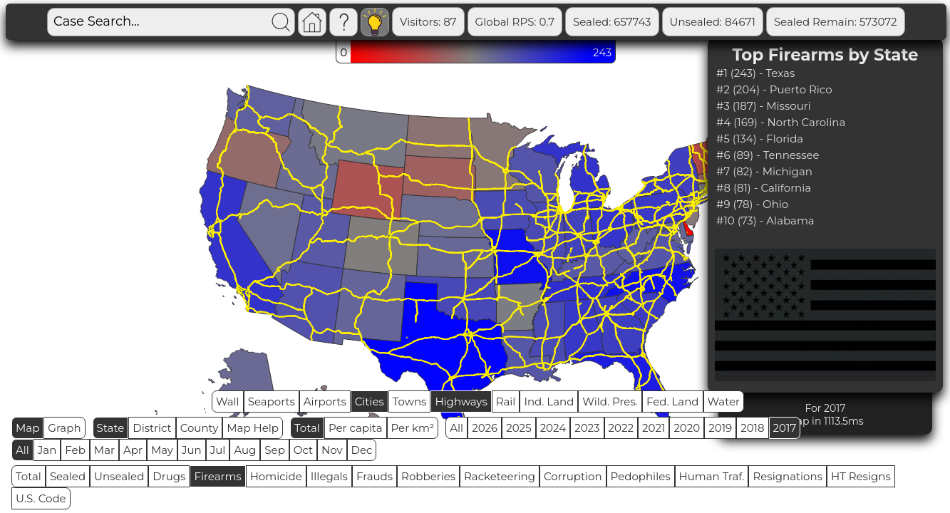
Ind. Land (549, 401)
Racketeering (499, 476)
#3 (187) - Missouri (763, 106)
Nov (332, 450)
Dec (362, 450)
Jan (47, 450)
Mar (104, 450)
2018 (752, 428)
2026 (484, 428)
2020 (686, 428)
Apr (133, 450)
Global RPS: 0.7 (514, 21)
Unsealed (119, 476)
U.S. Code (41, 498)
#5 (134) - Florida (759, 138)
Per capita (356, 428)
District (152, 428)
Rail (506, 401)
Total (307, 428)
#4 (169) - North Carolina (780, 122)
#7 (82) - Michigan (764, 171)
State (111, 428)
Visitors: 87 (428, 21)
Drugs (169, 476)
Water (724, 401)
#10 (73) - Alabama (765, 220)
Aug (245, 450)
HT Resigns (861, 476)
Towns (410, 401)
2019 (720, 428)
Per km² (413, 428)
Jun (192, 450)
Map (27, 428)
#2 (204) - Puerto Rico (774, 89)
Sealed (68, 476)
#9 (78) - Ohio (752, 204)
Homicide (276, 476)
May (162, 450)
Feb (75, 450)
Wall (227, 401)
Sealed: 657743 (612, 21)
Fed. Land (672, 401)
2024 (553, 428)
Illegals (329, 476)
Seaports (271, 401)
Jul (218, 450)
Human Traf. (712, 476)
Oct (303, 450)
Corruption (573, 476)
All (456, 428)
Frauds (374, 476)
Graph (64, 428)
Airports (325, 401)
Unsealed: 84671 (712, 21)
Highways (461, 401)
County (199, 428)
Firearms (217, 476)
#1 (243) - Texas (755, 73)
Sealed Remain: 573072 (835, 21)
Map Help (253, 428)
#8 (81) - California (763, 188)
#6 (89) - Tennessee (768, 155)
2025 (518, 428)
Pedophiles (641, 476)
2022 (621, 428)
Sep (274, 450)
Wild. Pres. (610, 401)
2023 (586, 428)
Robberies (428, 476)
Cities (369, 401)
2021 (653, 428)
